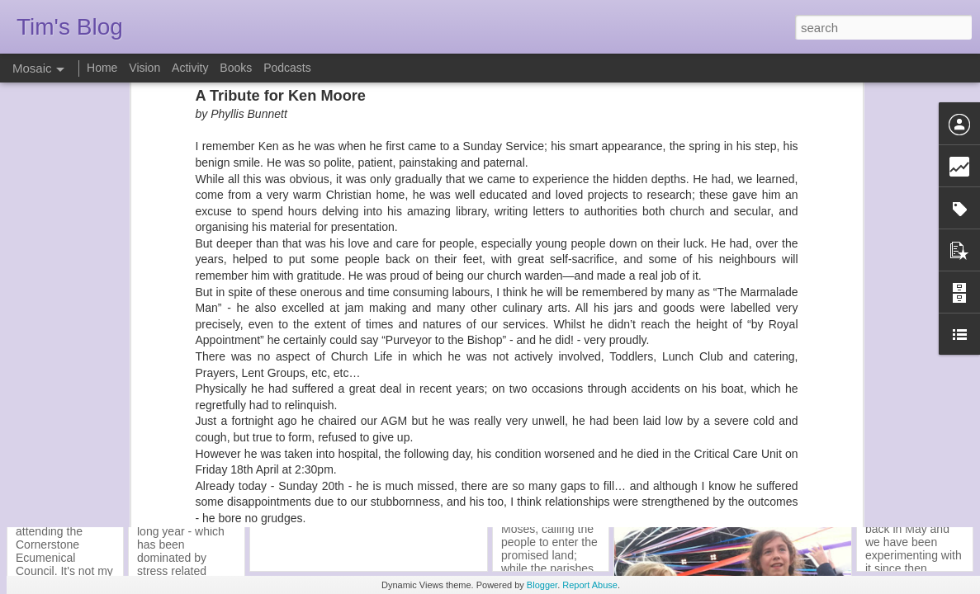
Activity (190, 67)
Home (102, 67)
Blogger (542, 585)
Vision (144, 67)
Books (236, 67)
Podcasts (287, 67)
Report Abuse (590, 585)
